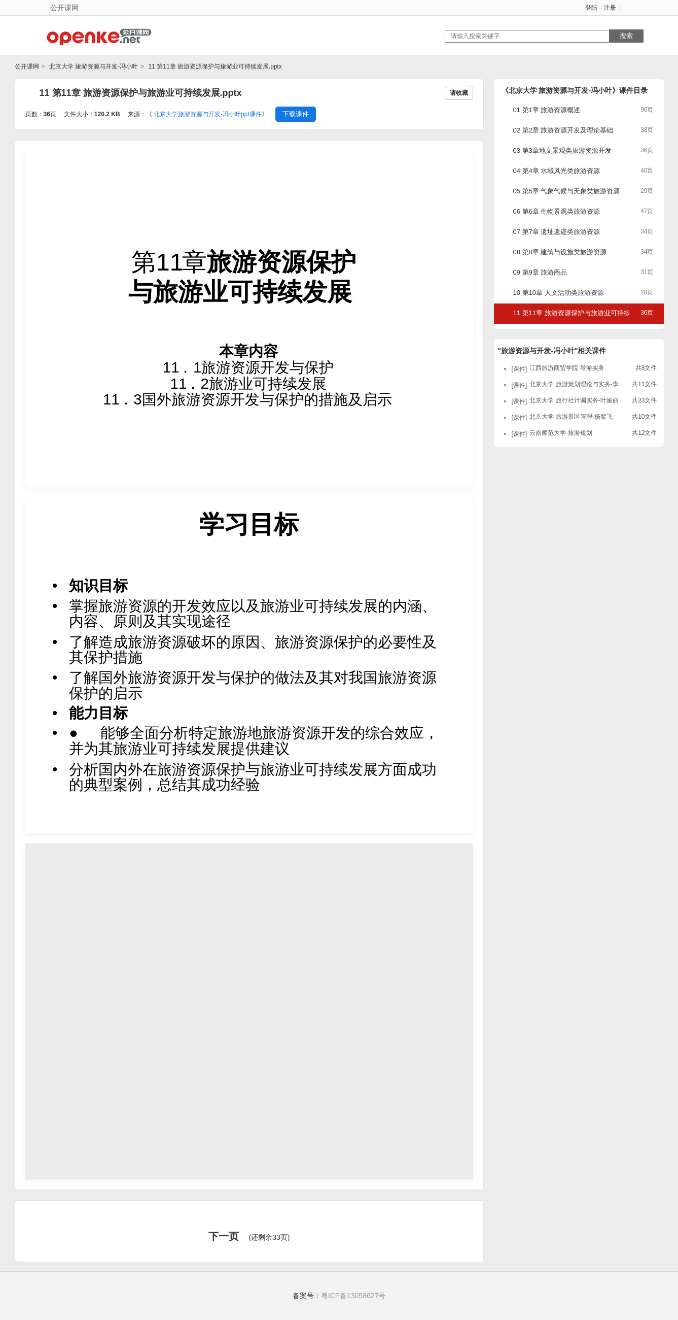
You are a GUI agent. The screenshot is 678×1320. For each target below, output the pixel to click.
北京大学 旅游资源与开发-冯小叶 (93, 66)
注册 (610, 7)
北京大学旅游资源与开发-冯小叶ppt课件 (208, 114)
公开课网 (27, 66)
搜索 (626, 36)
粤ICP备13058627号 (353, 1296)
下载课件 (295, 114)
